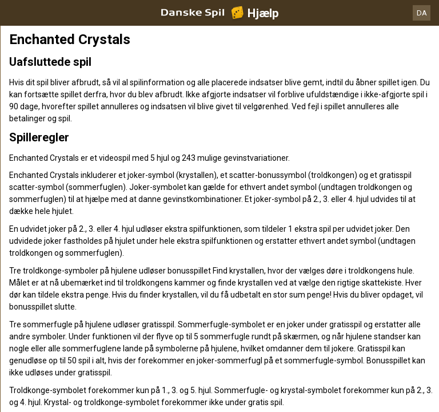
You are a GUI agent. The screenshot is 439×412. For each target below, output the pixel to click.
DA (422, 13)
